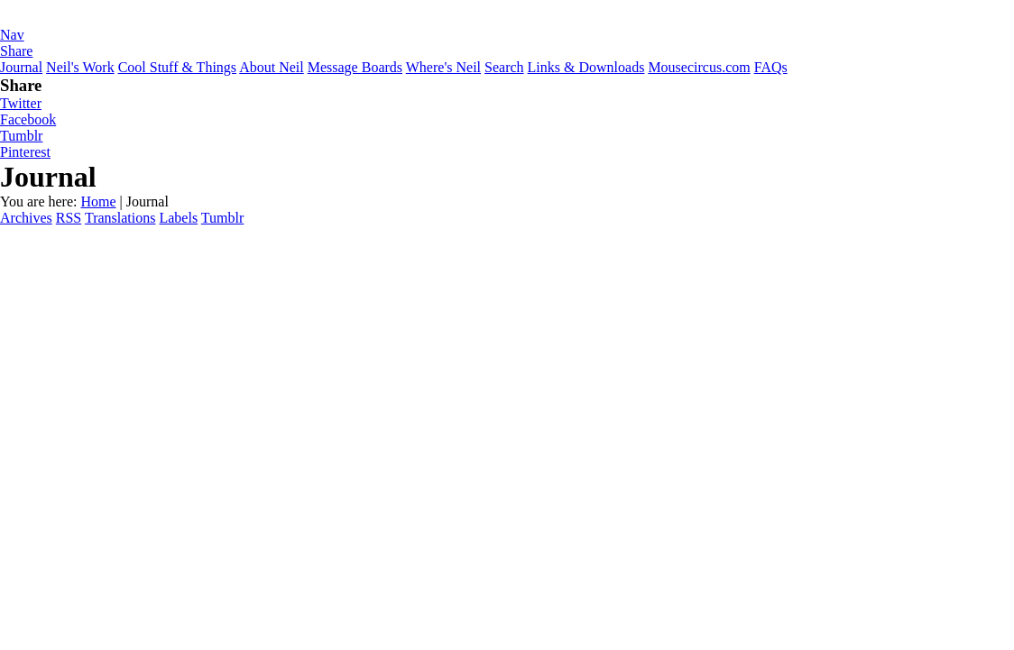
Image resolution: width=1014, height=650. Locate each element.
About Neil (271, 67)
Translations (120, 217)
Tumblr (21, 135)
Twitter (20, 103)
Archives (26, 217)
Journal (21, 67)
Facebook (28, 119)
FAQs (771, 67)
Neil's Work (80, 67)
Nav (12, 34)
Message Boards (355, 67)
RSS (68, 217)
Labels (178, 217)
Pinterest (25, 152)
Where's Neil (443, 67)
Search (504, 67)
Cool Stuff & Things (177, 67)
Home (97, 201)
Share (16, 51)
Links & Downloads (586, 67)
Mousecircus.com (699, 67)
